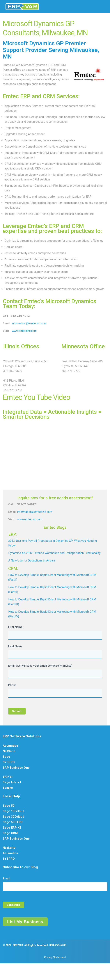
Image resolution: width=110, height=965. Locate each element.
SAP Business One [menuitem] (16, 768)
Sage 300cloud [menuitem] (13, 817)
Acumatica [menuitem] (10, 746)
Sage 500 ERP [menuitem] (13, 823)
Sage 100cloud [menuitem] (13, 812)
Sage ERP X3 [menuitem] (12, 828)
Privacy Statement (55, 959)
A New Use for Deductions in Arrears (32, 560)
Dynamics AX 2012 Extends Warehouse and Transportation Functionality (54, 553)
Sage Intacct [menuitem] (12, 783)
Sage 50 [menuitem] (9, 806)
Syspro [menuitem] (8, 788)
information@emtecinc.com (29, 323)
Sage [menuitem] (6, 757)
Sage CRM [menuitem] (10, 834)
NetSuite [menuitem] (9, 752)
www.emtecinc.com (24, 331)
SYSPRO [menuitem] (9, 763)
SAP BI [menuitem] (7, 777)
